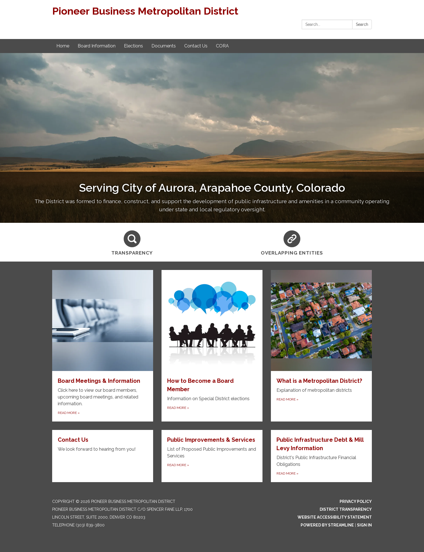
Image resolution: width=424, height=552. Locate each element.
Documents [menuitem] (163, 46)
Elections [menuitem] (133, 46)
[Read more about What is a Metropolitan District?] (321, 346)
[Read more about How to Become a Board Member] (212, 346)
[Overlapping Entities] (291, 242)
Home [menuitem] (62, 46)
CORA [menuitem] (222, 46)
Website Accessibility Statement (335, 517)
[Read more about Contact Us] (102, 456)
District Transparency (346, 509)
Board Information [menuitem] (97, 46)
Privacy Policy (356, 501)
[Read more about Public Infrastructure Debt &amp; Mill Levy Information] (321, 456)
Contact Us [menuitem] (196, 46)
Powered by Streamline (327, 525)
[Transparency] (132, 242)
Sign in (364, 525)
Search (362, 24)
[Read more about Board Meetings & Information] (102, 346)
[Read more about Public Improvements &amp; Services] (212, 456)
